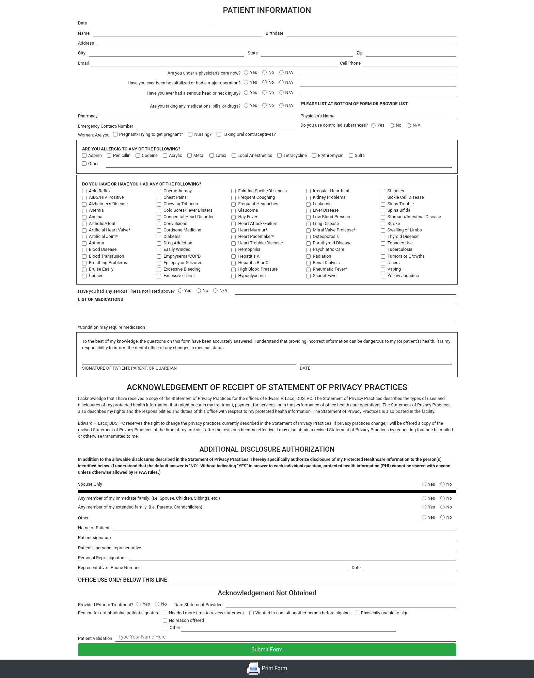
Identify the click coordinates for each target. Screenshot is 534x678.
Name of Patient (94, 527)
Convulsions (175, 223)
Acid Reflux (100, 190)
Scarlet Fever (325, 275)
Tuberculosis (400, 249)
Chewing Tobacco (180, 203)
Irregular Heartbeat (331, 190)
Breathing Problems (108, 262)
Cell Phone (350, 63)
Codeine (150, 155)
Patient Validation (95, 638)
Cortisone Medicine (182, 229)
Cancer (96, 275)
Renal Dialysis (326, 262)
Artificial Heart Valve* (109, 229)
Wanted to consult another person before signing (302, 612)
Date (82, 23)
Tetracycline (295, 155)
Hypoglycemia (252, 275)
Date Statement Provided (198, 604)
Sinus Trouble (401, 203)
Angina (96, 216)
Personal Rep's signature (102, 557)
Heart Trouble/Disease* (261, 242)
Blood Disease (102, 249)
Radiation (322, 256)
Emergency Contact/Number (105, 126)
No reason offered (186, 620)
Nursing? (202, 134)
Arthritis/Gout (102, 223)
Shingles (396, 190)
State (253, 52)
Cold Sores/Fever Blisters (188, 210)
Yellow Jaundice (403, 275)
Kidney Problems (329, 197)
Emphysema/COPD (182, 256)
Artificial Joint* (103, 236)
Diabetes (171, 236)
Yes (253, 72)
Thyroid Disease (403, 236)
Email (83, 63)
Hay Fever (247, 216)
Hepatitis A (249, 256)
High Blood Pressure (258, 269)
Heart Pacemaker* (256, 236)
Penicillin (121, 155)
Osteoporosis (326, 236)
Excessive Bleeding (182, 269)
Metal (198, 155)
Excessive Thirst (179, 275)
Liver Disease (326, 210)
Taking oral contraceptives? (249, 134)
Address (86, 43)
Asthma (96, 242)
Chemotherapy (177, 190)
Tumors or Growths (406, 256)
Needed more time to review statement (206, 612)
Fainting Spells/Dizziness (262, 190)
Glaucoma (248, 210)
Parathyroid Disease (332, 242)
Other (93, 163)
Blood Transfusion (106, 256)
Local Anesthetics (255, 155)
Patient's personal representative (109, 547)
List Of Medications (100, 299)
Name (84, 33)
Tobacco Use (400, 242)
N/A (289, 72)
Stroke (394, 223)
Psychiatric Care (328, 249)
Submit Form (267, 649)
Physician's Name (317, 115)
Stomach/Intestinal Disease (414, 216)
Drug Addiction (177, 242)
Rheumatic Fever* (330, 269)
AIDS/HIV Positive (106, 197)
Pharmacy (87, 115)
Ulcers (394, 262)
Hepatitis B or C (253, 262)
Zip (360, 52)
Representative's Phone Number (109, 567)
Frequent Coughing (256, 197)
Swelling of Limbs (405, 229)
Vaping (394, 269)
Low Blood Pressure (332, 216)
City (81, 52)
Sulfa (360, 155)
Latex (221, 155)
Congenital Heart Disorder (188, 216)
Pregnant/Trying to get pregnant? (151, 134)
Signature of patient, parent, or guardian (129, 368)
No (271, 72)
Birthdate (274, 33)
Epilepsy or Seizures (182, 262)
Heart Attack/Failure (257, 223)
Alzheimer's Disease (108, 203)
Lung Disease (326, 223)
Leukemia (322, 203)
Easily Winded (176, 249)
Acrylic (175, 155)
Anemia (96, 210)
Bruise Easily (101, 269)
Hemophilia (249, 249)
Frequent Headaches (258, 203)
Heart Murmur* (252, 229)
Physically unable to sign (385, 612)
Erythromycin (331, 155)
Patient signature (94, 537)
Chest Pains (175, 197)
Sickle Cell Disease (406, 197)
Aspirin (95, 155)
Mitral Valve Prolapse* (334, 229)
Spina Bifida (399, 210)
